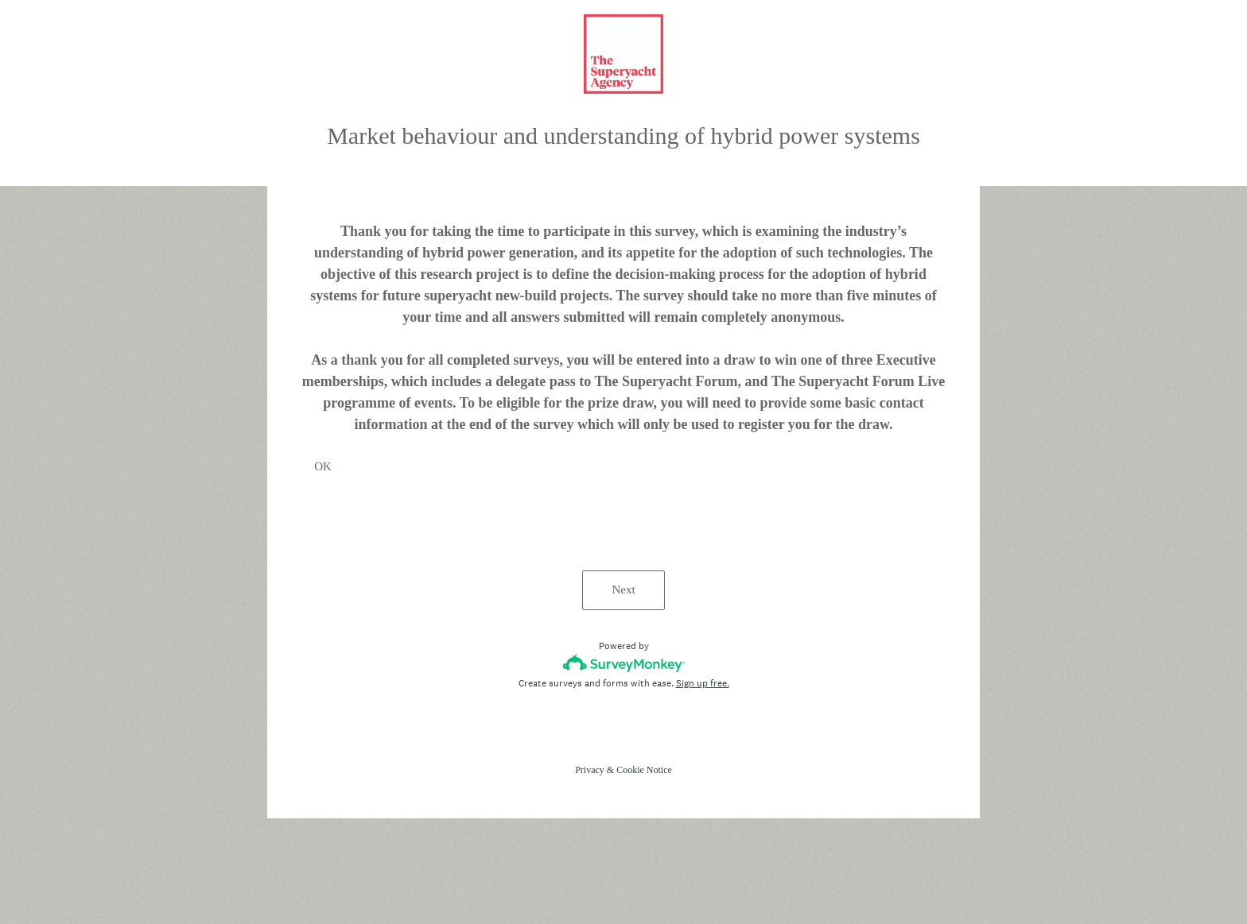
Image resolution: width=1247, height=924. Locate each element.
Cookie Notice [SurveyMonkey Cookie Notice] (644, 769)
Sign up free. (702, 683)
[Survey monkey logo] (624, 663)
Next (623, 589)
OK (323, 466)
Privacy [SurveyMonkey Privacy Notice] (589, 769)
